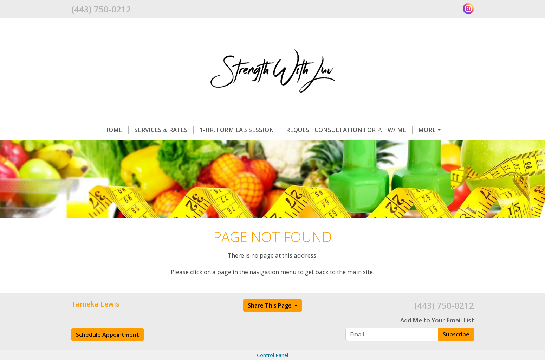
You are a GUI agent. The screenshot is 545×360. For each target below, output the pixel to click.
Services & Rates (164, 130)
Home (116, 130)
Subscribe (456, 334)
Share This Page (270, 305)
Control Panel (272, 355)
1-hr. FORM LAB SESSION (240, 130)
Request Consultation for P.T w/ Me (349, 130)
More (427, 130)
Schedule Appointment (107, 335)
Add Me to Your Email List (437, 320)
